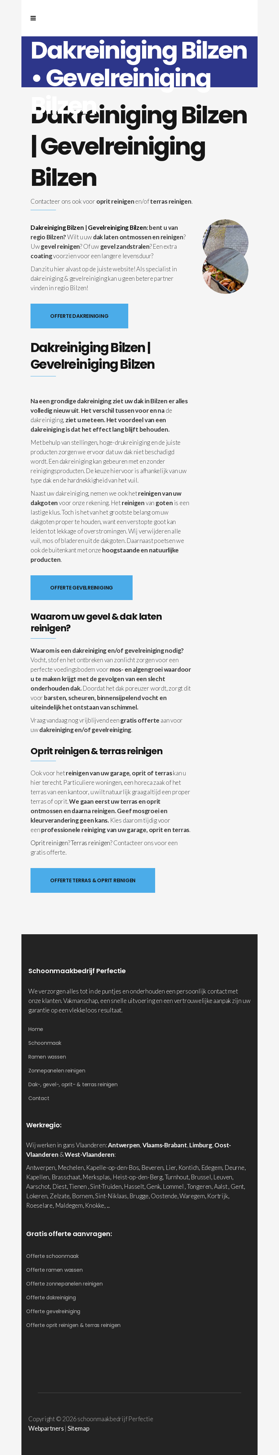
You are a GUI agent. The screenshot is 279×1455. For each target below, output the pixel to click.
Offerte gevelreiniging (53, 1311)
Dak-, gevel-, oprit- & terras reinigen (73, 1084)
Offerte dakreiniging (51, 1297)
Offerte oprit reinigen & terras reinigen (73, 1325)
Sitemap (78, 1428)
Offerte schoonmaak (52, 1256)
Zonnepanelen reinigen (56, 1070)
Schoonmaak (44, 1043)
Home (35, 1029)
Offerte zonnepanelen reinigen (64, 1283)
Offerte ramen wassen (54, 1270)
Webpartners (46, 1428)
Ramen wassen (47, 1056)
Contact (38, 1098)
